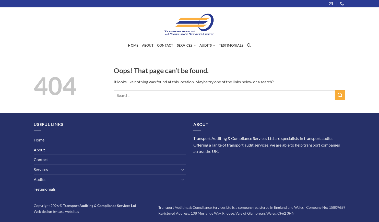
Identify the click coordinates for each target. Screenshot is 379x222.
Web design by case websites (56, 211)
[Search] (249, 45)
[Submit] (340, 95)
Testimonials (231, 45)
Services (186, 45)
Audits (207, 45)
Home (133, 45)
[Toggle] (183, 169)
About (147, 45)
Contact (165, 45)
